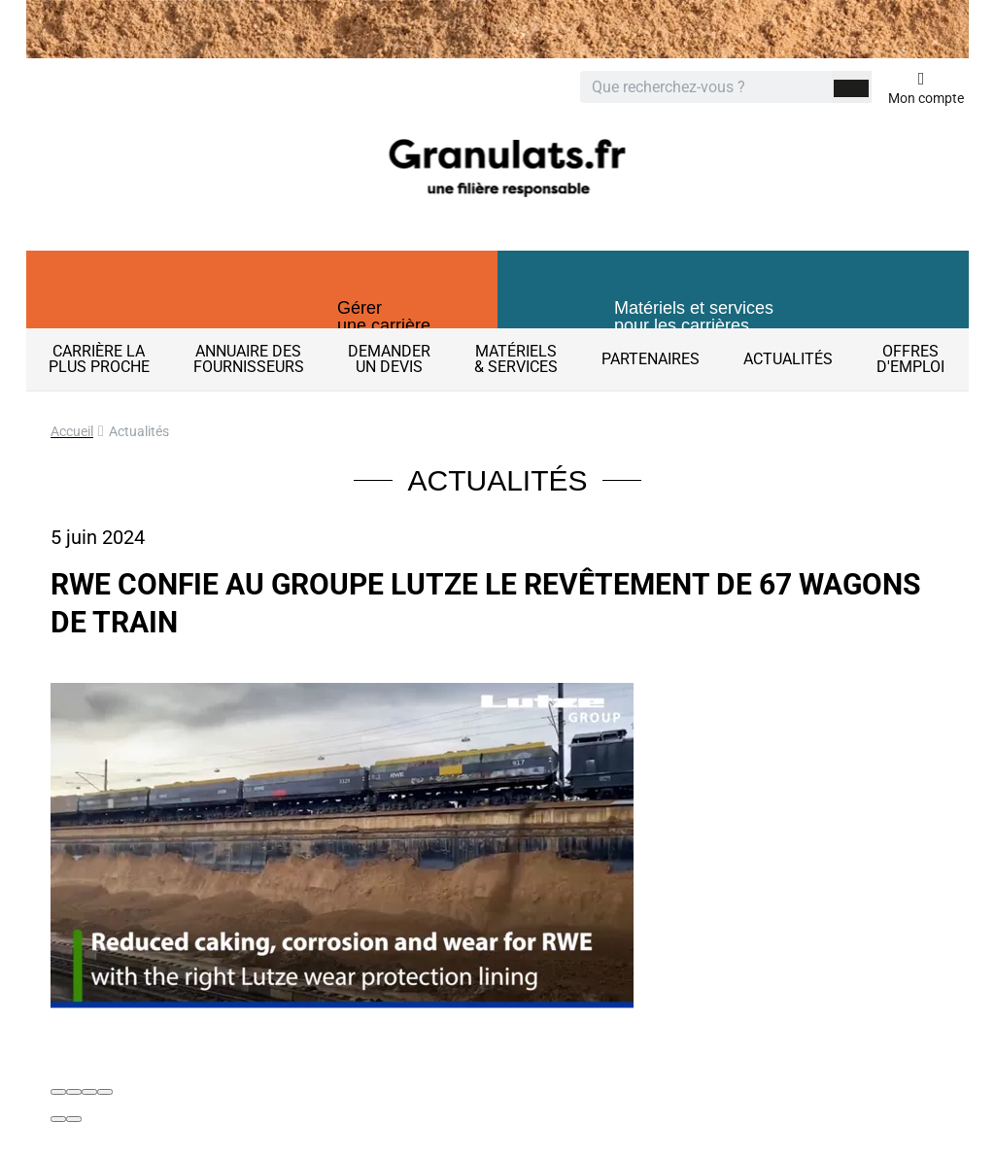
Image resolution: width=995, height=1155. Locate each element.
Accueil (72, 431)
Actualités (788, 359)
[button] (262, 306)
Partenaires (650, 359)
